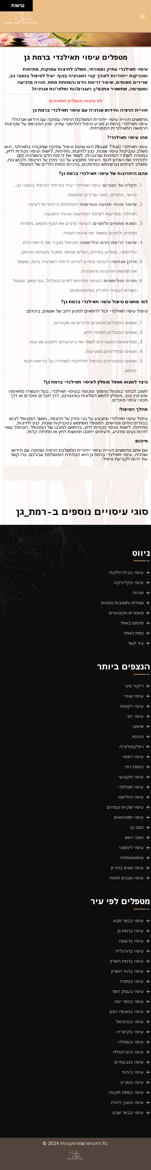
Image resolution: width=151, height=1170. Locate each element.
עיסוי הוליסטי (130, 796)
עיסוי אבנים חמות (127, 877)
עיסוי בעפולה (131, 1041)
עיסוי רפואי (133, 756)
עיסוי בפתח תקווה (126, 1092)
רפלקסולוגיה (131, 746)
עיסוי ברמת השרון (127, 960)
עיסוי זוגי (135, 716)
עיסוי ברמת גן (131, 930)
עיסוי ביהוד (133, 1072)
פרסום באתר (132, 622)
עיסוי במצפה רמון (127, 1011)
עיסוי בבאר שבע (128, 1112)
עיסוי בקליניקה (129, 582)
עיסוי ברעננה (131, 940)
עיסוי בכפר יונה (129, 1001)
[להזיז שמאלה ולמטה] (4, 7)
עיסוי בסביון (132, 1082)
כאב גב (137, 827)
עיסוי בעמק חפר (128, 991)
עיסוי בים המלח (128, 1051)
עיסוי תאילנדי (131, 786)
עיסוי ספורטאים (129, 817)
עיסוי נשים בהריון (127, 867)
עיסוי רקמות (132, 706)
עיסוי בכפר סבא (128, 920)
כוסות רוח (134, 766)
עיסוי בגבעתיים (129, 1061)
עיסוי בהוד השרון (127, 971)
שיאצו (138, 726)
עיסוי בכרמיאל (130, 1021)
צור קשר (136, 643)
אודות (138, 592)
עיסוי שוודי (133, 695)
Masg (65, 1143)
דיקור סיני (134, 685)
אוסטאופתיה (132, 857)
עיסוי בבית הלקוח (126, 572)
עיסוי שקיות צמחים (125, 807)
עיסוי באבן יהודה (127, 1102)
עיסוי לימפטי (131, 847)
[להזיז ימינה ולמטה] (7, 7)
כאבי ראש (134, 837)
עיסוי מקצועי (131, 776)
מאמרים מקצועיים (126, 612)
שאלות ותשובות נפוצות (122, 602)
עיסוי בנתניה (132, 981)
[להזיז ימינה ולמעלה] (7, 4)
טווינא (138, 736)
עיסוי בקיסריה (130, 1031)
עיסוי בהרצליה (129, 950)
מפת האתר (133, 632)
